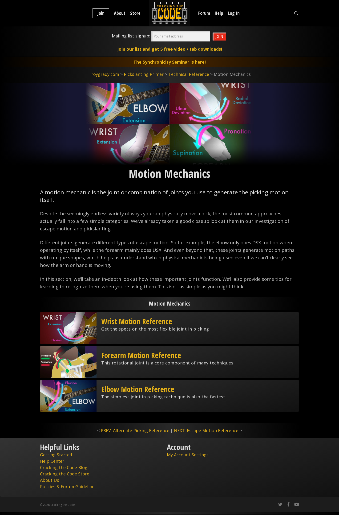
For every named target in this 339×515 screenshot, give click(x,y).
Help (219, 13)
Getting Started (56, 455)
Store (135, 13)
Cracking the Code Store (64, 474)
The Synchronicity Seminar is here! (169, 62)
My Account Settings (188, 455)
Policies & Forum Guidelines (68, 486)
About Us (49, 480)
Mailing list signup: (131, 36)
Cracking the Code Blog (63, 467)
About (119, 13)
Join (101, 13)
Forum (204, 13)
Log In (234, 13)
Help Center (52, 461)
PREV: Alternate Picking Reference (135, 430)
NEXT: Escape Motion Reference (206, 430)
